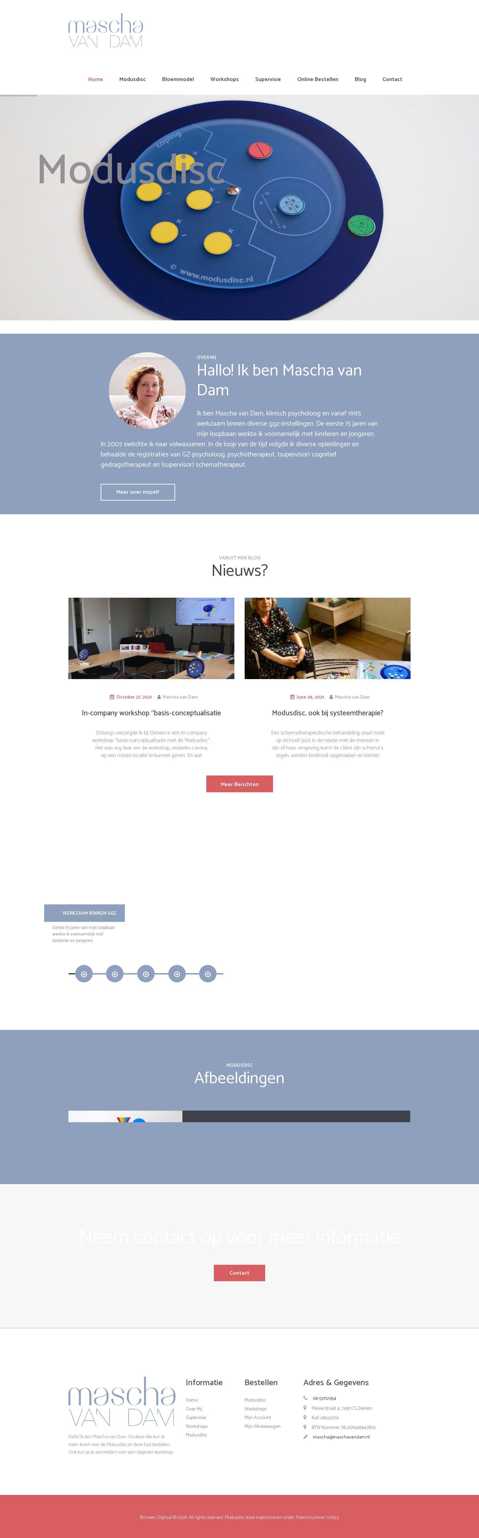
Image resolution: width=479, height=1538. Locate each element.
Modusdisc (196, 1435)
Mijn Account (258, 1418)
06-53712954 (324, 1399)
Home (192, 1400)
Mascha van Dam (180, 697)
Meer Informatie (297, 987)
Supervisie (196, 1418)
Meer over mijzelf (137, 492)
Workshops (197, 1426)
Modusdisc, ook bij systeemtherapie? (328, 713)
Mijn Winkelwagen (263, 1426)
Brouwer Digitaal (156, 1518)
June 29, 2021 (310, 697)
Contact (239, 1273)
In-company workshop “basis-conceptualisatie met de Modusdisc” (151, 717)
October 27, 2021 (134, 697)
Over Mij (194, 1409)
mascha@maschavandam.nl (341, 1437)
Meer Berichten (240, 784)
